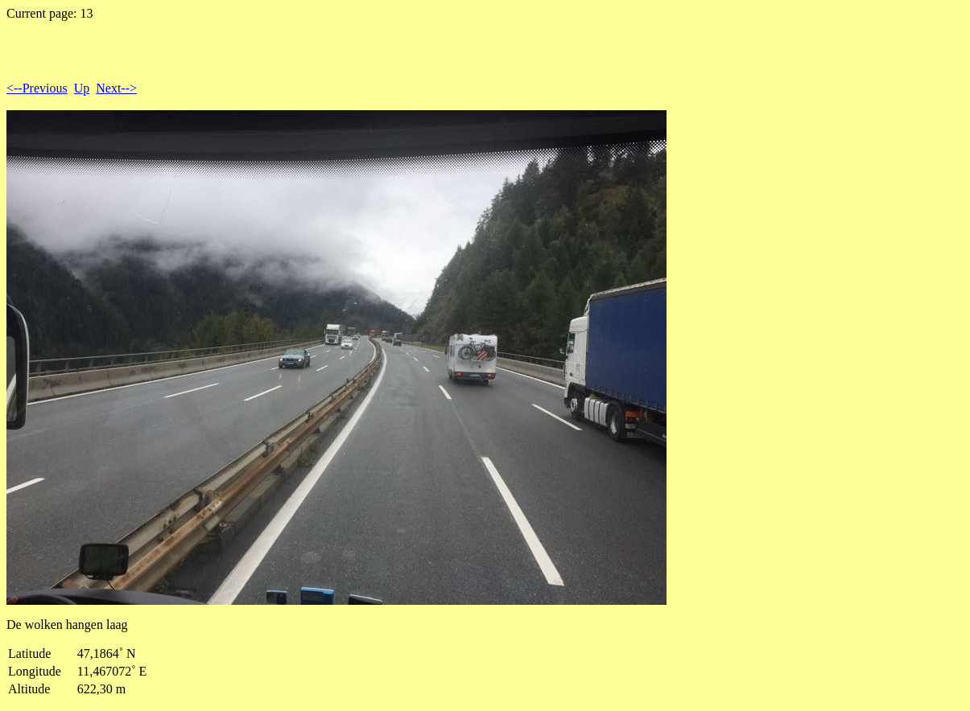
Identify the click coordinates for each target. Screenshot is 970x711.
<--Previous (37, 88)
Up (82, 88)
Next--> (116, 88)
